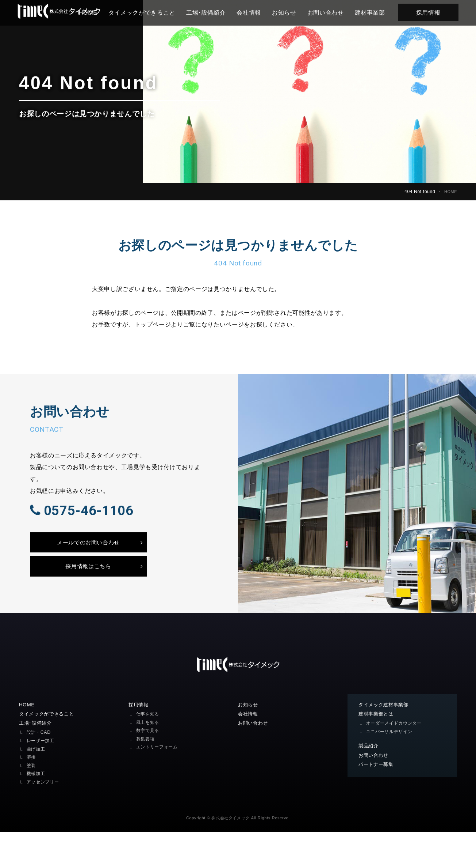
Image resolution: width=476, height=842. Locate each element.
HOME (450, 191)
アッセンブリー (44, 792)
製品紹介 (369, 756)
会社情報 (251, 12)
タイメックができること (144, 12)
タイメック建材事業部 (385, 714)
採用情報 (431, 12)
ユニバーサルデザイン (391, 741)
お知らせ (287, 12)
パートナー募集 (377, 775)
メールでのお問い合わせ (88, 549)
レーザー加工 (42, 751)
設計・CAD (39, 742)
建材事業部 (372, 12)
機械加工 (37, 783)
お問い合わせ (328, 12)
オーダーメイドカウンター (396, 733)
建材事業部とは (377, 724)
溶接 (32, 767)
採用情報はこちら (88, 574)
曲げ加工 (37, 759)
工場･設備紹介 (209, 12)
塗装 (32, 775)
